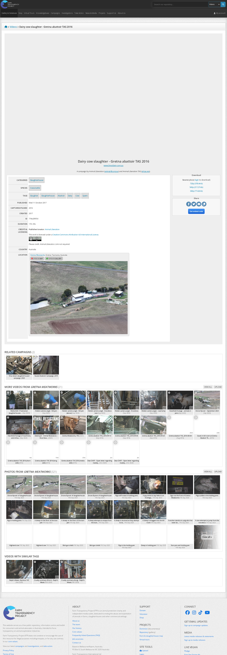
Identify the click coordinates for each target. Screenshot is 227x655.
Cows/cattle (35, 188)
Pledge (187, 628)
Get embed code (196, 212)
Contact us (76, 620)
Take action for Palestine (13, 638)
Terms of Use (8, 631)
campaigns (19, 623)
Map (20, 13)
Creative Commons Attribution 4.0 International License (75, 234)
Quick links (144, 639)
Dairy (70, 195)
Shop (142, 595)
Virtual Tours (29, 13)
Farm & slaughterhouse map (151, 613)
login (197, 180)
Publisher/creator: (37, 229)
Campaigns (55, 13)
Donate (143, 588)
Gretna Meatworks (38, 255)
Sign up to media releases (194, 617)
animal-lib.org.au (111, 171)
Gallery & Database (9, 13)
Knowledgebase (42, 13)
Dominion (150, 606)
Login (142, 631)
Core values (77, 609)
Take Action (79, 13)
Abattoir (61, 195)
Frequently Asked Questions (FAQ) (86, 613)
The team (76, 602)
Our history (76, 605)
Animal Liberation (52, 229)
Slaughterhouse (36, 180)
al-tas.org (145, 171)
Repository (147, 609)
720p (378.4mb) (196, 183)
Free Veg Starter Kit (192, 632)
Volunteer (143, 591)
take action (47, 623)
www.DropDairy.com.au (113, 165)
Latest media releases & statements (199, 614)
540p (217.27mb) (196, 187)
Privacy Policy (8, 628)
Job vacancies (77, 616)
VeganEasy (188, 635)
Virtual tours (145, 617)
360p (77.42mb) (196, 191)
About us (76, 598)
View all (208, 364)
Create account (146, 635)
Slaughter (34, 195)
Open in (37, 259)
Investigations (67, 13)
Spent (85, 195)
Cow (77, 195)
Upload (218, 364)
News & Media (91, 13)
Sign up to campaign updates (196, 603)
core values (13, 619)
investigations (33, 623)
